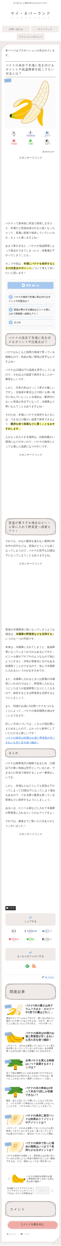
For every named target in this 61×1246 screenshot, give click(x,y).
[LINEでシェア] (30, 142)
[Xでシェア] (14, 134)
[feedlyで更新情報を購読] (27, 966)
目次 (28, 285)
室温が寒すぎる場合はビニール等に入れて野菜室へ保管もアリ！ (29, 311)
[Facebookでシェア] (30, 134)
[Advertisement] (30, 190)
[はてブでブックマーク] (47, 134)
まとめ (17, 322)
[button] (47, 142)
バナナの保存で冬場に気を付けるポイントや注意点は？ (29, 299)
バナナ (10, 908)
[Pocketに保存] (14, 142)
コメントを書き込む (32, 1224)
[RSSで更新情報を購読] (33, 966)
